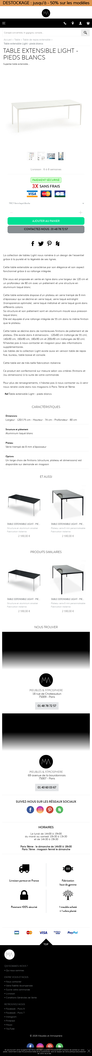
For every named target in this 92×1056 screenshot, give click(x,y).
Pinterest (10, 1020)
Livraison (10, 993)
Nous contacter (13, 981)
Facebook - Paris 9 (15, 1008)
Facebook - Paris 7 (15, 1012)
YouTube (10, 1028)
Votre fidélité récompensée (19, 985)
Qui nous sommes (15, 970)
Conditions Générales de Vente (21, 997)
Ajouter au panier (46, 221)
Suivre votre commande (18, 989)
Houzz (9, 1024)
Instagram (11, 1016)
